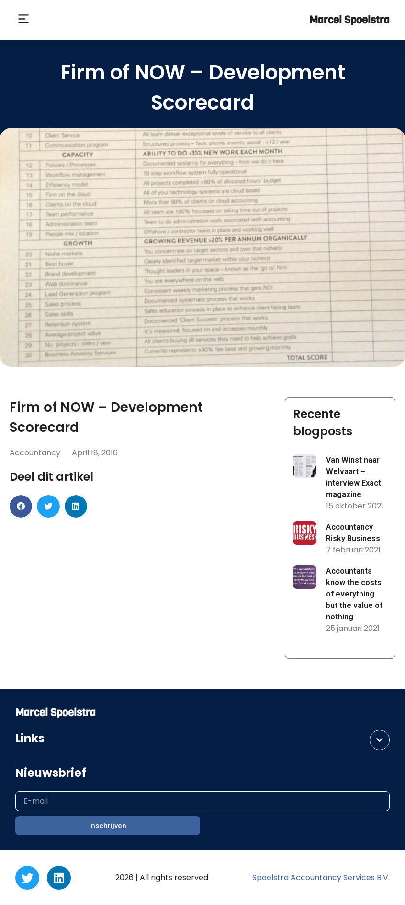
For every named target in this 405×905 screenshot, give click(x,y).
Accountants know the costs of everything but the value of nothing (354, 593)
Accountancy (35, 452)
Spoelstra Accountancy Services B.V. (321, 877)
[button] (23, 20)
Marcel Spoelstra (349, 20)
